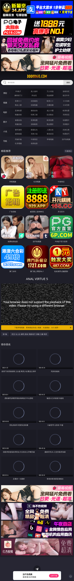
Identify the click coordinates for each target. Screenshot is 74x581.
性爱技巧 (66, 134)
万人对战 (50, 91)
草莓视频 (50, 139)
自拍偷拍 (34, 101)
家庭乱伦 (34, 130)
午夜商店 (34, 139)
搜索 (68, 82)
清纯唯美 (34, 124)
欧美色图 (50, 120)
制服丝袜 (18, 114)
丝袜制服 (34, 105)
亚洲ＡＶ (18, 101)
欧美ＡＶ (50, 101)
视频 (5, 102)
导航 (5, 141)
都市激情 (18, 130)
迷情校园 (18, 134)
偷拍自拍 (34, 110)
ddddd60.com (37, 76)
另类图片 (66, 124)
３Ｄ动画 (66, 101)
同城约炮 (18, 139)
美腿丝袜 (18, 124)
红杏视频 (18, 143)
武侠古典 (66, 130)
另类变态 (66, 114)
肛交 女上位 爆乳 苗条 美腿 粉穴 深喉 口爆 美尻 (29, 334)
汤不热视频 (66, 139)
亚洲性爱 (18, 110)
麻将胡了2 (18, 95)
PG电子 (18, 91)
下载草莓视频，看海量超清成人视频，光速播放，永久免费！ (43, 327)
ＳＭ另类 (66, 105)
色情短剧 (34, 143)
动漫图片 (66, 120)
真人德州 (34, 91)
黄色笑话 (50, 134)
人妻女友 (50, 130)
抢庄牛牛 (66, 95)
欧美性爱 (66, 110)
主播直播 (50, 105)
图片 (5, 122)
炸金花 (34, 95)
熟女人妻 (18, 105)
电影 (5, 112)
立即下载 (53, 576)
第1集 (5, 334)
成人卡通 (50, 110)
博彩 (5, 93)
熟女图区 (50, 124)
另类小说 (34, 134)
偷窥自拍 (18, 120)
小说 (5, 131)
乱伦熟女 (50, 114)
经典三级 (34, 114)
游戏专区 (66, 91)
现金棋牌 (50, 95)
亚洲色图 (34, 120)
